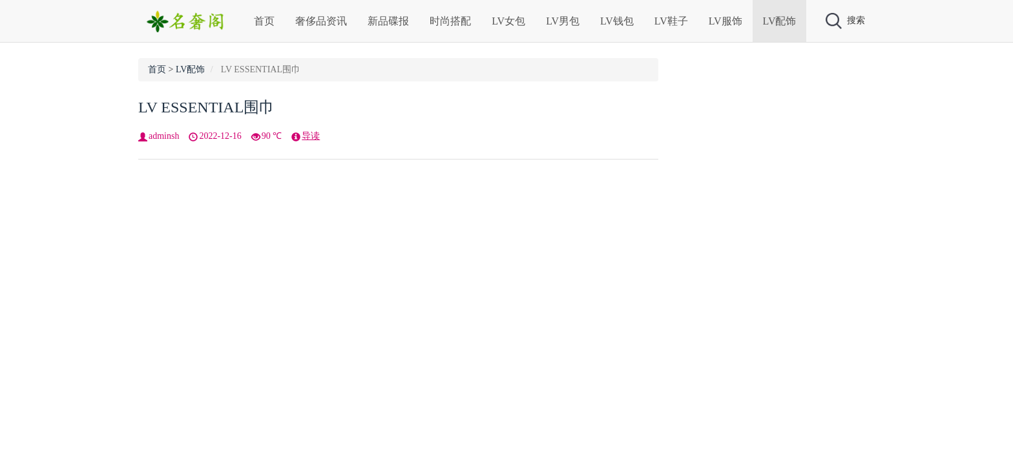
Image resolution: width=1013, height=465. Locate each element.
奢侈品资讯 (321, 21)
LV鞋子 (671, 21)
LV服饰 (725, 21)
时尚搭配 (450, 21)
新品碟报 (388, 21)
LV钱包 (617, 21)
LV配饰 (780, 21)
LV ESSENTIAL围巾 (206, 107)
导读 (311, 136)
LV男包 (563, 21)
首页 (264, 21)
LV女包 (508, 21)
